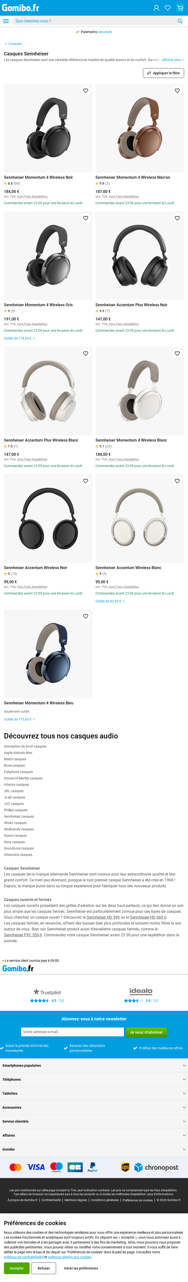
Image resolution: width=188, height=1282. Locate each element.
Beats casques (15, 759)
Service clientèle (94, 1121)
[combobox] (98, 21)
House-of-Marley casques (23, 778)
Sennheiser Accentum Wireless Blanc (128, 567)
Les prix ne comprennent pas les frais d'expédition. (144, 1190)
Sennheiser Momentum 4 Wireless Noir (38, 177)
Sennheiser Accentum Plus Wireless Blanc (41, 440)
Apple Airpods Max (18, 753)
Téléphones (94, 1079)
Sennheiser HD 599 (103, 917)
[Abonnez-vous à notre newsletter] (72, 1032)
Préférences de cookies (138, 1200)
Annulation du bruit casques (25, 746)
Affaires (94, 1135)
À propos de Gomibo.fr (22, 1200)
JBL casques (14, 791)
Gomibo (94, 1149)
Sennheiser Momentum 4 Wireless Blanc (131, 440)
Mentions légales (76, 1200)
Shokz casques (15, 823)
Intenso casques (16, 785)
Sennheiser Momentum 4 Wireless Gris (38, 305)
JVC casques (14, 804)
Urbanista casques (18, 855)
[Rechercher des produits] (95, 21)
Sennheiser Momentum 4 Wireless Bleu (38, 703)
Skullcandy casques (19, 829)
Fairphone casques (18, 772)
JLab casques (14, 797)
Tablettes (94, 1093)
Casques (13, 44)
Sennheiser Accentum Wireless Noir (35, 567)
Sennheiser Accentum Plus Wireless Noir (131, 305)
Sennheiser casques (19, 816)
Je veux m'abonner (146, 1032)
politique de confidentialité (24, 1257)
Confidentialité (51, 1200)
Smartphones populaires (94, 1065)
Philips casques (15, 810)
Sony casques (14, 842)
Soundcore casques (19, 848)
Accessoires (94, 1107)
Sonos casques (15, 836)
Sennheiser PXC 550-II (23, 935)
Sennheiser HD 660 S (148, 917)
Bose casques (14, 765)
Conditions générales (105, 1200)
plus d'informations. (160, 1194)
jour (44, 961)
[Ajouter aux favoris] (86, 91)
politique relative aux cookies (69, 1257)
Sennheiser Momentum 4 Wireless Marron (132, 177)
